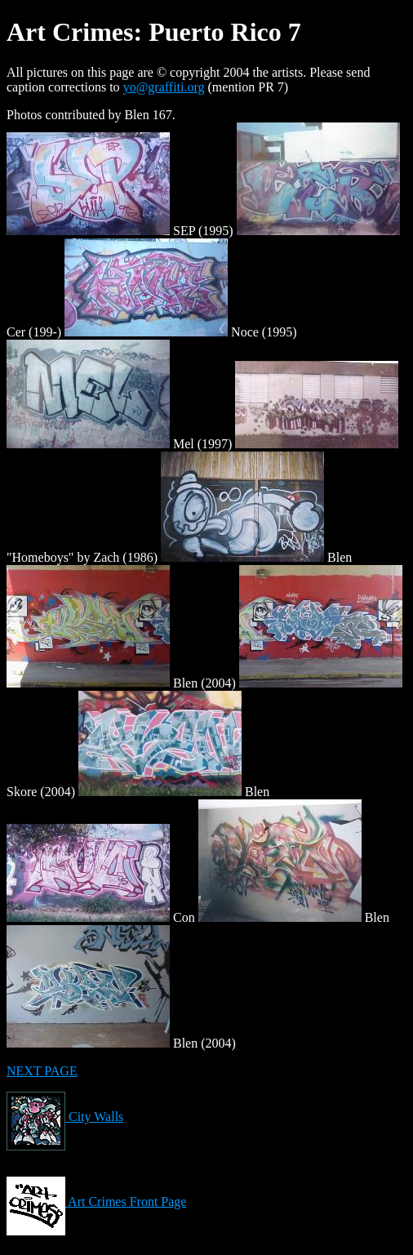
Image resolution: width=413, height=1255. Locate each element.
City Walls (65, 1117)
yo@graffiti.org (164, 87)
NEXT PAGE (42, 1071)
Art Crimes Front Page (96, 1201)
